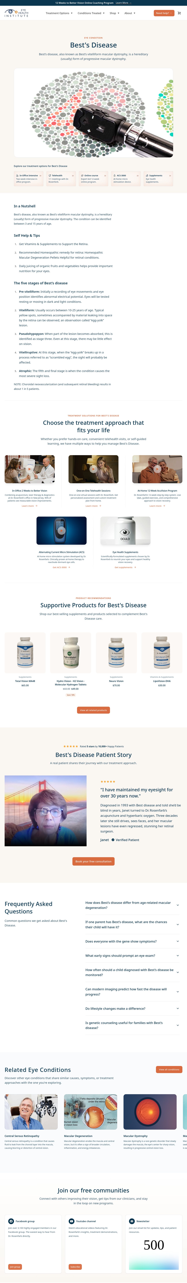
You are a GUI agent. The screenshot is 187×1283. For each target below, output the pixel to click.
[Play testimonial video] (46, 810)
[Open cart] (179, 13)
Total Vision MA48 (25, 681)
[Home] (16, 13)
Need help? (164, 13)
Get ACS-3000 (61, 567)
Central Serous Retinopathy (22, 1136)
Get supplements (125, 567)
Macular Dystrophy (135, 1136)
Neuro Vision (116, 681)
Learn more (30, 505)
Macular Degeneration (78, 1136)
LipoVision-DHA (162, 681)
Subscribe (75, 1266)
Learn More (124, 3)
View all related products (93, 710)
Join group (15, 1266)
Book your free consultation (93, 861)
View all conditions (169, 1069)
